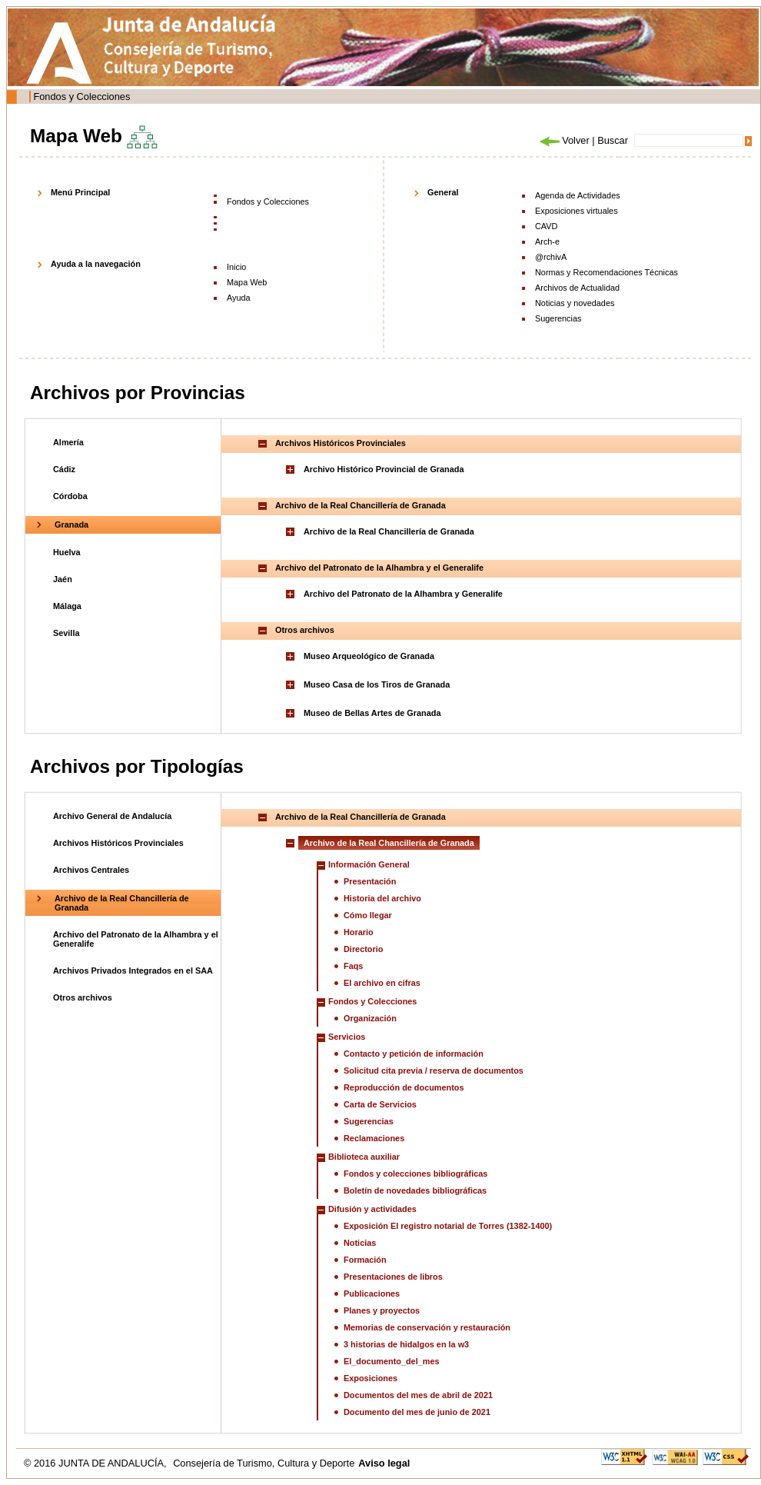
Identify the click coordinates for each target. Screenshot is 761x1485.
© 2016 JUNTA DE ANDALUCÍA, (96, 1463)
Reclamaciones (374, 1138)
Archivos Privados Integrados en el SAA (133, 970)
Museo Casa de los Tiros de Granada (377, 684)
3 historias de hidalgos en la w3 (406, 1344)
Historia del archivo (382, 898)
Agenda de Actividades (577, 195)
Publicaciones (372, 1293)
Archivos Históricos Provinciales (118, 842)
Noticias (360, 1242)
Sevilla (66, 633)
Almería (68, 442)
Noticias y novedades (574, 303)
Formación (365, 1259)
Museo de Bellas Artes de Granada (372, 713)
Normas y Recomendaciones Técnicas (606, 272)
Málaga (67, 606)
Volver (563, 140)
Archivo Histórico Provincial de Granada (384, 469)
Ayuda (239, 297)
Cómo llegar (368, 915)
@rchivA (551, 256)
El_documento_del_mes (392, 1361)
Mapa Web (247, 282)
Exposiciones (370, 1378)
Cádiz (64, 469)
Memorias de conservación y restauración (427, 1327)
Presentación (370, 881)
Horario (359, 932)
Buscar (612, 140)
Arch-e (547, 241)
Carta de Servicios (380, 1104)
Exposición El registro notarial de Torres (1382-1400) (448, 1225)
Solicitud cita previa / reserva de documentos (433, 1070)
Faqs (353, 966)
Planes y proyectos (382, 1310)
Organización (370, 1018)
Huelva (67, 552)
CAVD (546, 226)
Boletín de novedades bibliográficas (415, 1190)
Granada (71, 524)
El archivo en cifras (382, 982)
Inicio (236, 266)
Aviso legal (384, 1463)
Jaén (62, 579)
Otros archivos (82, 997)
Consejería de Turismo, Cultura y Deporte (263, 1463)
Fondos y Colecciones (81, 96)
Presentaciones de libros (393, 1276)
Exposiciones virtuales (576, 210)
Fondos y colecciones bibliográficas (415, 1173)
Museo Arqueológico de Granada (369, 656)
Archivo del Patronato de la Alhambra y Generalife (403, 593)
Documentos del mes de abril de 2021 (418, 1395)
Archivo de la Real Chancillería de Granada (389, 531)
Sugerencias (558, 318)
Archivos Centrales (91, 869)
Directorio (363, 949)
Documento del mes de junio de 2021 (417, 1412)
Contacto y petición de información (414, 1053)
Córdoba (70, 496)
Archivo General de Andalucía (112, 816)
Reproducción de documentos (404, 1087)
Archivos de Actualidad (577, 287)
